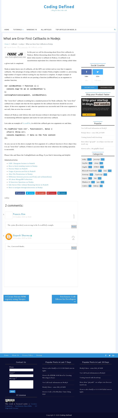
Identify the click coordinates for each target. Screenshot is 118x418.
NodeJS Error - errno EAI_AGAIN (92, 133)
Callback (14, 44)
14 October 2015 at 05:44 (22, 217)
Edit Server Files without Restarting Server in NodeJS (28, 185)
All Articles (46, 29)
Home (6, 29)
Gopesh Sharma (21, 236)
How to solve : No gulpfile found (92, 149)
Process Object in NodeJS (18, 169)
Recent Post (89, 87)
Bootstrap (85, 174)
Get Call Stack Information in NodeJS (94, 128)
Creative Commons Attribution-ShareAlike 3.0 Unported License (21, 406)
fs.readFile (26, 123)
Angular (84, 167)
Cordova (85, 186)
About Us (15, 355)
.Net (95, 178)
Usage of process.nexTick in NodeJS (22, 171)
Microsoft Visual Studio (89, 171)
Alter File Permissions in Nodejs (21, 174)
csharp (96, 163)
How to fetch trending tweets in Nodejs (23, 166)
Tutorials (17, 29)
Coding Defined (59, 6)
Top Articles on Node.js (66, 29)
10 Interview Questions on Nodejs (21, 182)
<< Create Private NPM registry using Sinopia (15, 298)
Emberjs (96, 186)
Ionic (105, 171)
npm (98, 182)
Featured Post (106, 87)
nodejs (21, 44)
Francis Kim (19, 214)
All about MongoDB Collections (20, 179)
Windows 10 (32, 29)
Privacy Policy (27, 355)
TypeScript (98, 174)
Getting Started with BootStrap (91, 137)
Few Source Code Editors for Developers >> (66, 299)
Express (84, 178)
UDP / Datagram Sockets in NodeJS (22, 163)
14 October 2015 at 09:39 (22, 238)
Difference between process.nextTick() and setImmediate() (30, 177)
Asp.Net (85, 163)
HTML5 (96, 167)
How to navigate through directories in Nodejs (26, 187)
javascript (97, 159)
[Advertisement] (59, 19)
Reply (74, 226)
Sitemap (39, 355)
